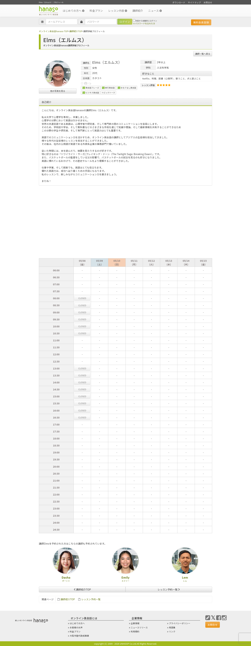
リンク (172, 631)
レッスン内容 (117, 10)
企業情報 (135, 623)
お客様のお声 (76, 627)
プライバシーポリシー (179, 623)
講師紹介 (137, 10)
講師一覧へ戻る (202, 53)
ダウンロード (178, 2)
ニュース (155, 10)
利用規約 (135, 631)
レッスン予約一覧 (169, 589)
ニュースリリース (139, 627)
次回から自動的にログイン (145, 20)
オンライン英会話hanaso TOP (53, 31)
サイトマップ (194, 2)
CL (82, 298)
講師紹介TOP (75, 31)
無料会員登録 (201, 22)
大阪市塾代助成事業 (79, 635)
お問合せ (208, 2)
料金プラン (96, 10)
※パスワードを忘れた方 (144, 23)
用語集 (172, 627)
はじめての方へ (73, 10)
